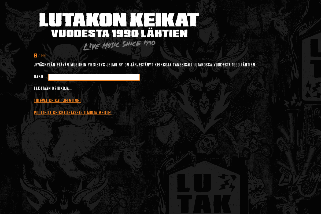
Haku (38, 77)
